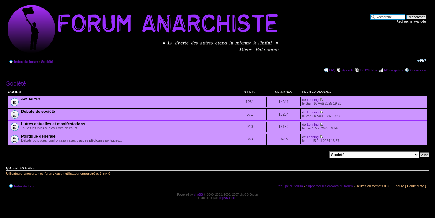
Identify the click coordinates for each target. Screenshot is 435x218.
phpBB (198, 194)
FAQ (332, 70)
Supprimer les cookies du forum (329, 186)
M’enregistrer (393, 70)
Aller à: (322, 154)
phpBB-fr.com (228, 198)
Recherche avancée (411, 21)
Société (47, 61)
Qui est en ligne (20, 168)
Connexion (418, 70)
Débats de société (38, 111)
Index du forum (26, 61)
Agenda (348, 70)
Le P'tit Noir (369, 70)
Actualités (30, 99)
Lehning (313, 100)
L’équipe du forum (289, 186)
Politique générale (38, 136)
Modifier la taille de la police (421, 60)
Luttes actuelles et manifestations (53, 124)
